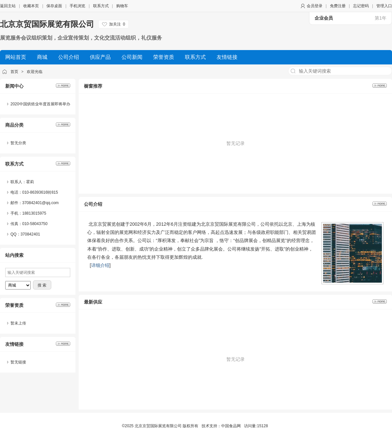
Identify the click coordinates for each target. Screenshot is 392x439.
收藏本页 (31, 6)
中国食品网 (231, 426)
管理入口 (384, 6)
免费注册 (338, 6)
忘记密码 (361, 6)
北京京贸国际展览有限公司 (47, 24)
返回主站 (8, 6)
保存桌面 (54, 6)
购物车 (122, 6)
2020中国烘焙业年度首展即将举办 (40, 104)
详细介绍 (100, 265)
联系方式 (101, 6)
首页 (14, 71)
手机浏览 (77, 6)
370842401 (30, 234)
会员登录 (314, 6)
